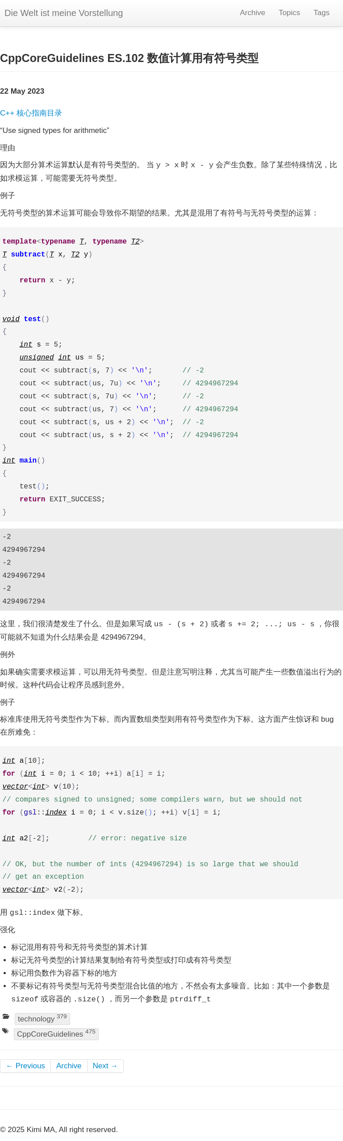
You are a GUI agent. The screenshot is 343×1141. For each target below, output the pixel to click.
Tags (322, 12)
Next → (105, 1066)
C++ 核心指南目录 (31, 113)
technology (42, 1018)
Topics (289, 12)
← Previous (25, 1066)
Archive (252, 12)
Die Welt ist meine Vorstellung (63, 13)
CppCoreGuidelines (56, 1033)
